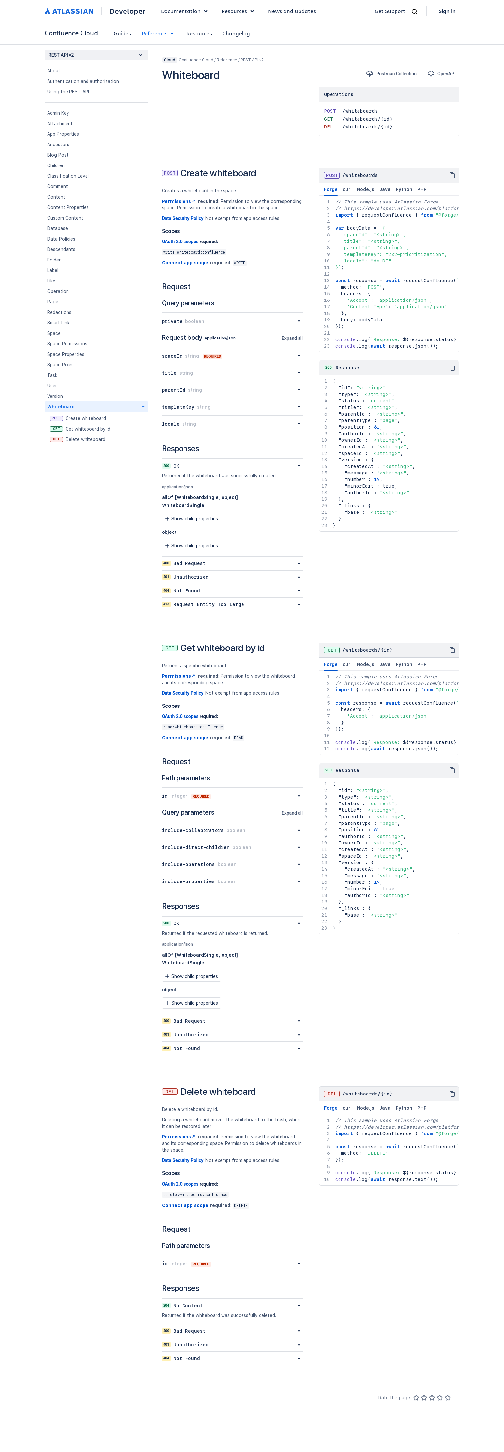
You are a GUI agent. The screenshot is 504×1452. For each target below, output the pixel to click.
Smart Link (58, 322)
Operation (58, 291)
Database (57, 228)
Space (54, 333)
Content (56, 197)
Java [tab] (385, 189)
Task (52, 375)
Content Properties (68, 207)
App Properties (63, 134)
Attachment (60, 123)
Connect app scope (185, 262)
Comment (57, 186)
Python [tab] (404, 189)
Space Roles (60, 364)
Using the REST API (68, 91)
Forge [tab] (331, 191)
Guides (122, 33)
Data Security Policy (182, 218)
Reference (159, 33)
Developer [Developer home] (127, 11)
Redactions (59, 312)
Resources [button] (240, 11)
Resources (199, 33)
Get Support (390, 11)
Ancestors (58, 144)
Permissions (179, 201)
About (53, 70)
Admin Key (58, 113)
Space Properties (65, 354)
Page (52, 301)
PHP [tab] (422, 189)
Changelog (236, 33)
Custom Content (65, 218)
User (52, 385)
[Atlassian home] (69, 11)
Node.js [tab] (365, 189)
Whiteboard (61, 406)
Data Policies (61, 239)
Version (55, 396)
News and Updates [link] (292, 11)
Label (52, 270)
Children (56, 165)
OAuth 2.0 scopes (180, 241)
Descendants (61, 249)
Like (51, 280)
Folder (54, 259)
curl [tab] (347, 189)
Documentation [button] (186, 11)
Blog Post (57, 155)
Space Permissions (67, 343)
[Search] (414, 12)
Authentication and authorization (83, 81)
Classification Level (68, 176)
